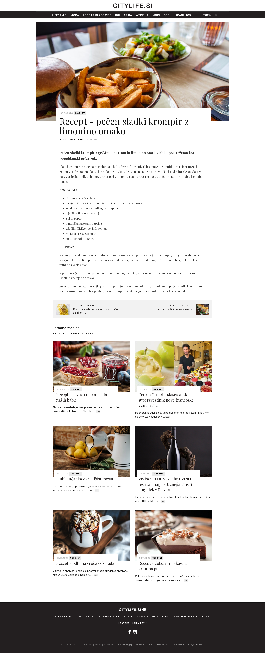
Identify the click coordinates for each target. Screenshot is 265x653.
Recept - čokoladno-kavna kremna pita (162, 565)
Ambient (142, 15)
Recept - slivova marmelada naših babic (81, 397)
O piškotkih (178, 644)
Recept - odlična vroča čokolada (85, 563)
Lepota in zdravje (97, 15)
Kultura (204, 15)
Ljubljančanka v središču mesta (84, 478)
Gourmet (80, 113)
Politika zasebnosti (157, 644)
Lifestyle (59, 15)
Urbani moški (183, 15)
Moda (75, 15)
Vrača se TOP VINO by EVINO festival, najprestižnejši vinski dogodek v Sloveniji (165, 484)
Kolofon (140, 644)
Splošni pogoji (125, 644)
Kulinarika (123, 15)
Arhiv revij (139, 623)
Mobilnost (161, 15)
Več (98, 411)
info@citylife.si (196, 644)
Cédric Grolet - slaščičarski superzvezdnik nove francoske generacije (166, 400)
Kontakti (124, 623)
